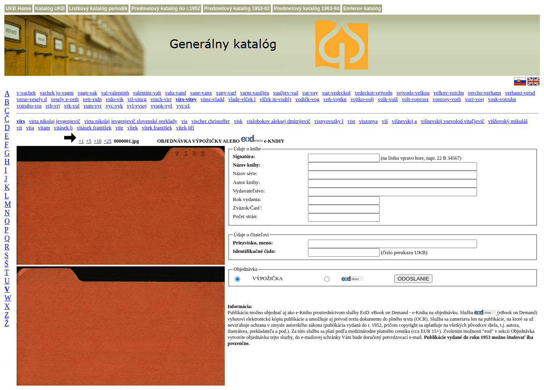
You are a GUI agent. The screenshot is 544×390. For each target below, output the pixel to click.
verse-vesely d (32, 99)
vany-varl (226, 93)
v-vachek (26, 93)
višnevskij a (404, 121)
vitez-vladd (212, 99)
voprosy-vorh (446, 99)
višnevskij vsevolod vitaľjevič (452, 121)
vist (351, 121)
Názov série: (245, 173)
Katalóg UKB (50, 8)
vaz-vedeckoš (336, 93)
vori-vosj (474, 99)
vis (184, 121)
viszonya (368, 121)
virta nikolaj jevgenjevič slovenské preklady (130, 121)
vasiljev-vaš (285, 93)
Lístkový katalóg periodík (98, 8)
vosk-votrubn (502, 99)
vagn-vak (87, 93)
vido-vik (115, 99)
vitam (44, 127)
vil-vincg (136, 99)
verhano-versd (520, 93)
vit (19, 127)
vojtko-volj (362, 99)
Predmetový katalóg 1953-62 (236, 8)
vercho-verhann (484, 93)
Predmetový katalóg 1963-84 (306, 8)
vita (30, 127)
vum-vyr (93, 106)
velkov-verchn (448, 93)
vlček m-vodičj (275, 99)
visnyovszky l (329, 121)
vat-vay (310, 93)
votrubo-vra (29, 106)
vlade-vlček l (242, 99)
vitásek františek (94, 127)
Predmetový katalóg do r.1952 (165, 8)
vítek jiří (185, 127)
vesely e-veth (65, 99)
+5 (88, 141)
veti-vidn (92, 99)
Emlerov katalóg (362, 8)
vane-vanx (201, 93)
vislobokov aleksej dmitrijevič (278, 121)
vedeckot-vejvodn (373, 93)
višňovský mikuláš (507, 121)
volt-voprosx (415, 99)
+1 (81, 141)
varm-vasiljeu (254, 93)
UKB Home (18, 8)
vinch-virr (161, 99)
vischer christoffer (210, 121)
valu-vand (175, 93)
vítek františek (157, 127)
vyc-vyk (114, 106)
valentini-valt (147, 93)
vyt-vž (183, 106)
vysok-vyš (161, 106)
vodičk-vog (307, 99)
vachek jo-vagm (56, 93)
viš (385, 121)
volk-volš (388, 99)
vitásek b (63, 127)
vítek (132, 127)
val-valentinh (115, 93)
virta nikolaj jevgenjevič (54, 121)
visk (238, 121)
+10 (97, 141)
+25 (108, 141)
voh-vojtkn (334, 99)
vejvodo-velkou (413, 93)
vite (119, 127)
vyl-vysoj (137, 106)
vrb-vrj (52, 106)
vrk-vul (72, 106)
